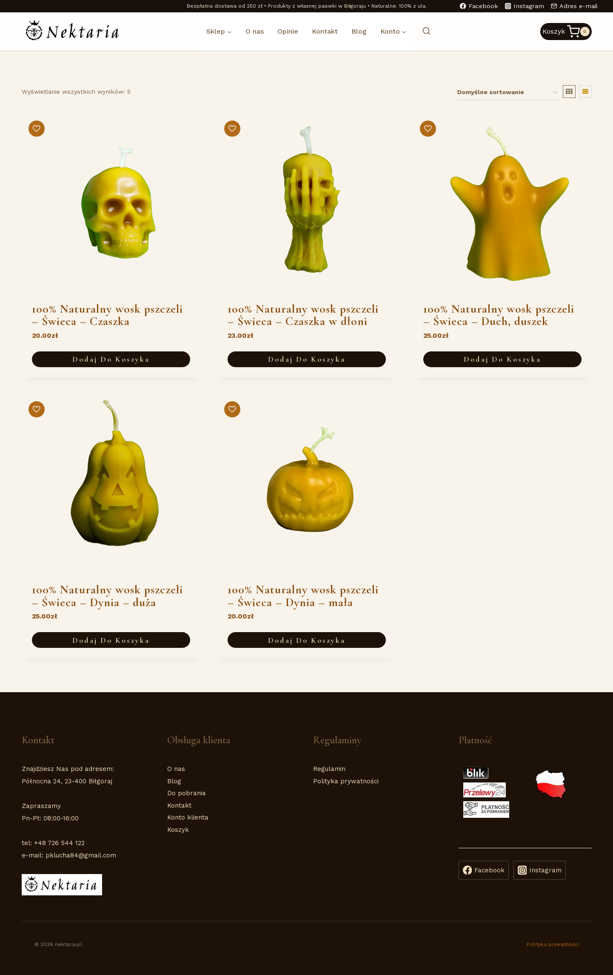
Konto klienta (187, 817)
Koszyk (178, 830)
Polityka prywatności (346, 781)
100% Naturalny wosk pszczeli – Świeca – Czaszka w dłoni (303, 315)
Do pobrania (186, 793)
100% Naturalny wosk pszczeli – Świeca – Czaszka (107, 315)
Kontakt (325, 31)
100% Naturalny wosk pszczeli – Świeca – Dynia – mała (303, 596)
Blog (359, 31)
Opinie (287, 31)
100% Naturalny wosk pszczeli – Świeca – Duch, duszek (498, 315)
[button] (37, 129)
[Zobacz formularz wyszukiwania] (422, 31)
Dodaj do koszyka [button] (111, 359)
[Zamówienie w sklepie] (507, 92)
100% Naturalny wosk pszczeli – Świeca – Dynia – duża (107, 596)
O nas (254, 31)
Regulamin (329, 769)
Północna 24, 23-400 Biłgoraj (67, 781)
